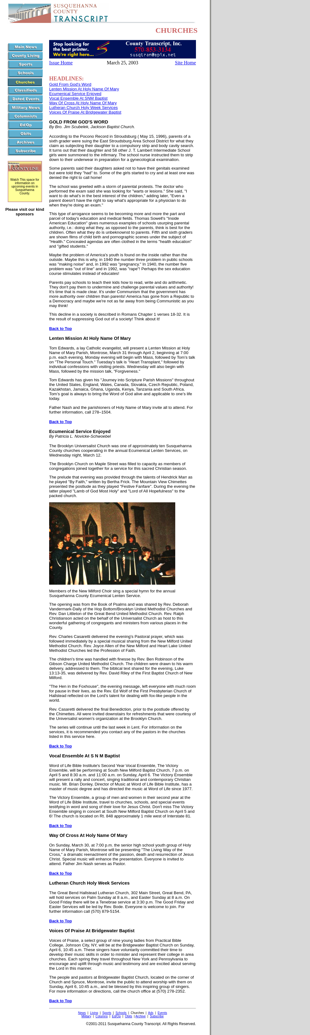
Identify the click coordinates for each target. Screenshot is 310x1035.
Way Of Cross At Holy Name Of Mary (83, 103)
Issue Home (61, 62)
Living (94, 1013)
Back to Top (60, 328)
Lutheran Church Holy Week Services (83, 107)
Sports (106, 1013)
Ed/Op (116, 1016)
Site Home (185, 62)
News (82, 1013)
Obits (128, 1016)
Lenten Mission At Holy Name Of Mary (84, 89)
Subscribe (156, 1016)
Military (86, 1016)
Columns (102, 1016)
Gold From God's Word (70, 84)
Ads (150, 1013)
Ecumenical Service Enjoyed (75, 93)
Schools (121, 1013)
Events (162, 1013)
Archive (140, 1016)
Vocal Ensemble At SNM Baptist (78, 98)
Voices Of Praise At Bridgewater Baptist (85, 112)
